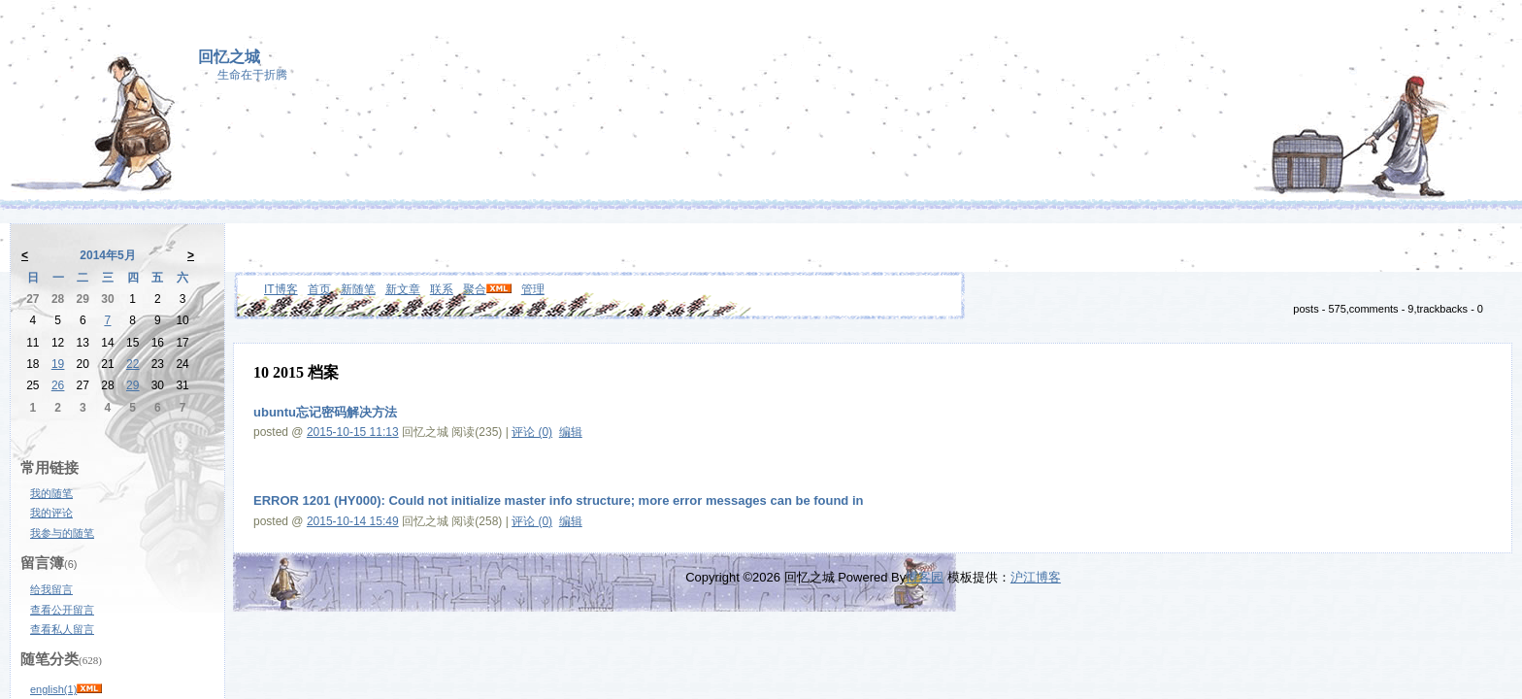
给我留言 (51, 589)
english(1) (53, 689)
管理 (533, 289)
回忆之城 (229, 57)
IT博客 (281, 289)
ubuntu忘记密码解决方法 (325, 412)
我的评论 (51, 512)
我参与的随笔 (62, 533)
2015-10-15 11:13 (353, 432)
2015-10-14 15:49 (353, 521)
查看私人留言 (62, 629)
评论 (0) (532, 432)
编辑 (570, 432)
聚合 (474, 289)
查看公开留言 (62, 610)
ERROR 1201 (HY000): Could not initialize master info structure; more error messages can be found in (558, 500)
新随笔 (358, 289)
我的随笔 (51, 493)
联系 (441, 289)
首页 (319, 289)
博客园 (924, 577)
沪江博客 (1035, 577)
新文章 (402, 289)
